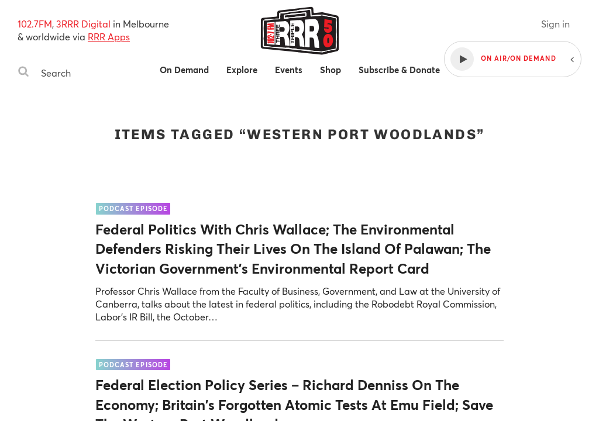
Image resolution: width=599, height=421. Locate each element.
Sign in (555, 24)
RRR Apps (109, 36)
